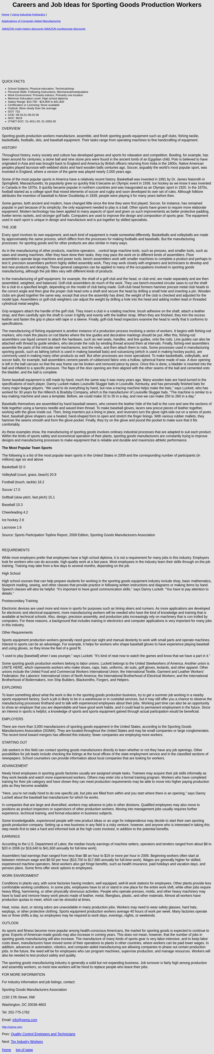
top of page (24, 1050)
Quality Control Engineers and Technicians (43, 1034)
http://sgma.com (12, 1027)
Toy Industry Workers (27, 1042)
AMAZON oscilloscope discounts (64, 28)
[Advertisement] (107, 55)
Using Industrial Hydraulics (28, 14)
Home (5, 14)
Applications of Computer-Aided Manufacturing (31, 21)
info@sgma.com (24, 1020)
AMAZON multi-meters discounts (22, 28)
